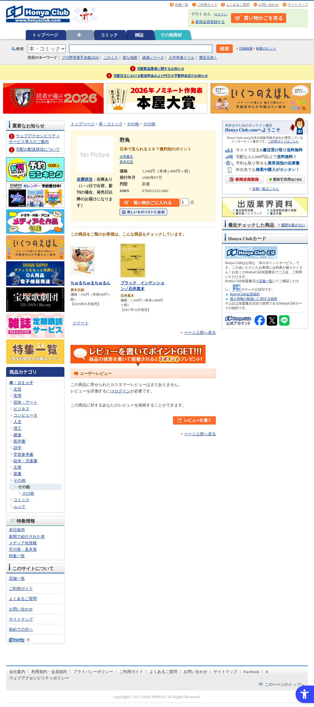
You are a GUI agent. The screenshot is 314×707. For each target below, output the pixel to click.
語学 (17, 447)
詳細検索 (246, 48)
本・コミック (21, 382)
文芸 (17, 389)
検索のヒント (266, 48)
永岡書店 (126, 156)
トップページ (45, 34)
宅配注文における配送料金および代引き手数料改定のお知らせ (160, 76)
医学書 (19, 441)
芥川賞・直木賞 (23, 549)
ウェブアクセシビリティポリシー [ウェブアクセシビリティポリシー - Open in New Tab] (39, 678)
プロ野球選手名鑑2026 (80, 57)
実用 (17, 395)
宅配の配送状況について (38, 149)
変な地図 (130, 57)
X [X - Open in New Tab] (267, 671)
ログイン (221, 14)
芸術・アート (25, 402)
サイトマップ (298, 4)
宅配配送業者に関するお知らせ (160, 68)
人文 (17, 421)
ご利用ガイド (207, 4)
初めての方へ (21, 629)
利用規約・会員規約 (49, 671)
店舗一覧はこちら (265, 189)
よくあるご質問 (238, 4)
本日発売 (17, 529)
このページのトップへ (284, 684)
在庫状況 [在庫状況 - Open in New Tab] (85, 179)
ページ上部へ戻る (200, 332)
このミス (110, 57)
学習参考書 (23, 454)
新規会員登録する (210, 22)
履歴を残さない (293, 225)
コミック (109, 34)
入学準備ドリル (181, 57)
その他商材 (171, 34)
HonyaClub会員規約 (245, 294)
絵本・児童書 (25, 461)
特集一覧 (17, 556)
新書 (17, 473)
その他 (19, 480)
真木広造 (126, 162)
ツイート (81, 323)
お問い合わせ (268, 4)
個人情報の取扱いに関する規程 (253, 299)
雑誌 (139, 34)
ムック (19, 506)
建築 (17, 435)
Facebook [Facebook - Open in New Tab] (251, 671)
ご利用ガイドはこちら (283, 141)
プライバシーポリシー (93, 671)
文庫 (17, 467)
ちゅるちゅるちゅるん (90, 283)
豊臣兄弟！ (208, 57)
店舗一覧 (181, 4)
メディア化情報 (23, 543)
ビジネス (21, 408)
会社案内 (17, 671)
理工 (17, 428)
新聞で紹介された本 (27, 536)
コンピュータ (25, 415)
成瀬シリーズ (153, 57)
